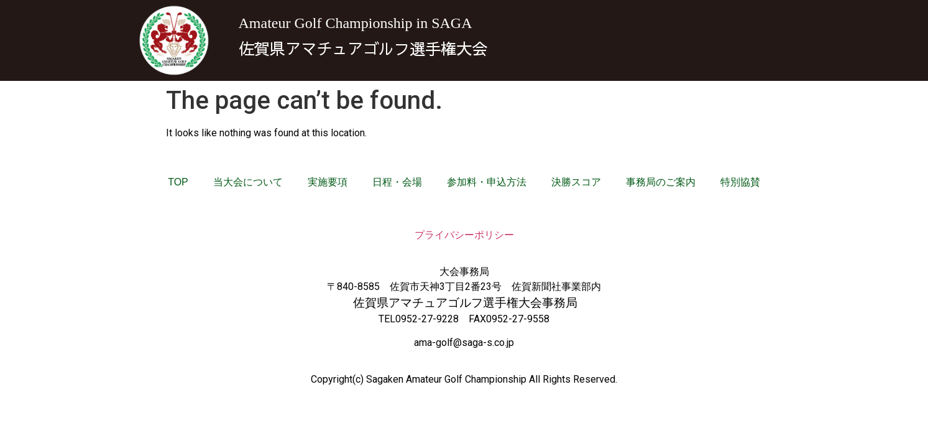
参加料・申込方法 (486, 182)
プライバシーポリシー (464, 235)
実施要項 (327, 182)
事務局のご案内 (661, 182)
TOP (178, 182)
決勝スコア (576, 182)
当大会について (248, 182)
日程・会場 (397, 182)
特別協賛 (740, 182)
